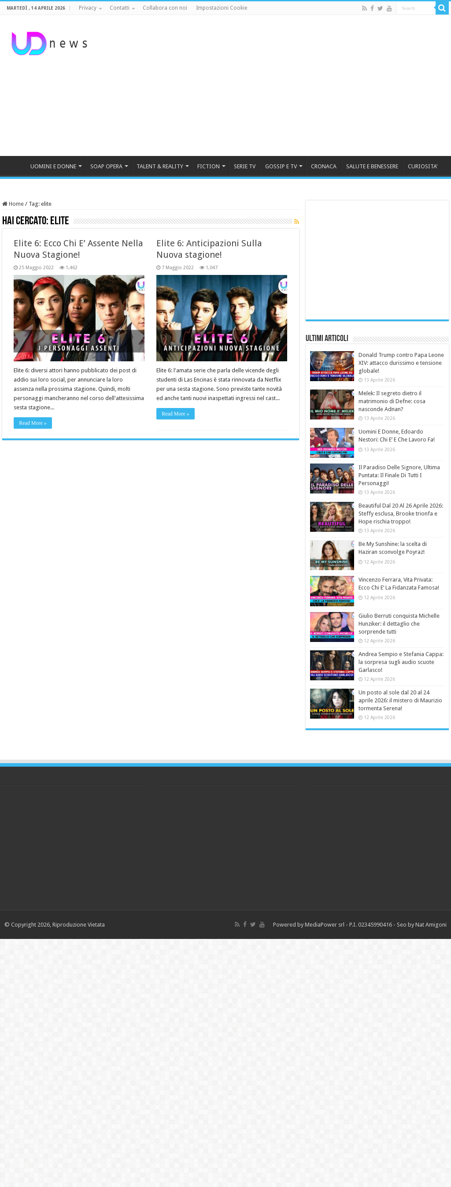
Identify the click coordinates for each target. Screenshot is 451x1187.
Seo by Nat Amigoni (422, 924)
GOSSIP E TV (281, 166)
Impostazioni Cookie (221, 8)
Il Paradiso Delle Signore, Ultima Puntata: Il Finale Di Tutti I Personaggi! (399, 475)
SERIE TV (244, 166)
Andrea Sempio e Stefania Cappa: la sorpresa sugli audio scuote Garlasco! (401, 662)
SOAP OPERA (106, 166)
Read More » (33, 423)
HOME (13, 165)
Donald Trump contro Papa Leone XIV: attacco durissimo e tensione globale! (401, 363)
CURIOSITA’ (422, 166)
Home (13, 203)
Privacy (87, 8)
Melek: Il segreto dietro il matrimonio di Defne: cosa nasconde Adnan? (392, 401)
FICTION (208, 166)
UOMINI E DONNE (53, 166)
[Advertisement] (282, 85)
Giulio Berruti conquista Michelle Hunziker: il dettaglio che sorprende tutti (399, 623)
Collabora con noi (165, 8)
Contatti (119, 8)
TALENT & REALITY (160, 166)
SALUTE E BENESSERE (372, 166)
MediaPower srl (324, 924)
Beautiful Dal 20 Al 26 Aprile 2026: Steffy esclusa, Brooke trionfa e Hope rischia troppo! (401, 513)
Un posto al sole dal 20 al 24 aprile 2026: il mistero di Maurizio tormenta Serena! (400, 700)
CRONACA (323, 166)
